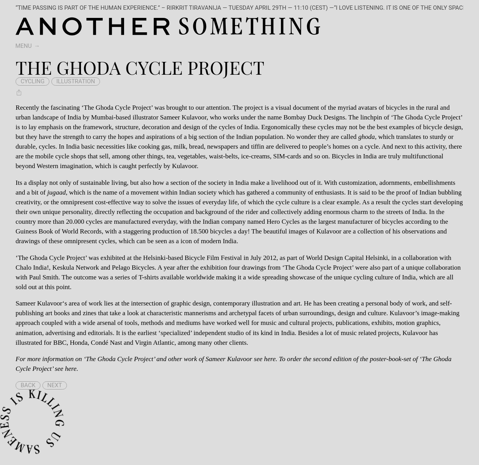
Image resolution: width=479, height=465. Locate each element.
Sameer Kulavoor (39, 303)
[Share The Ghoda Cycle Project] (19, 92)
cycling (32, 81)
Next (54, 385)
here (270, 359)
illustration (75, 81)
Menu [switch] (24, 45)
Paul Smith (43, 277)
